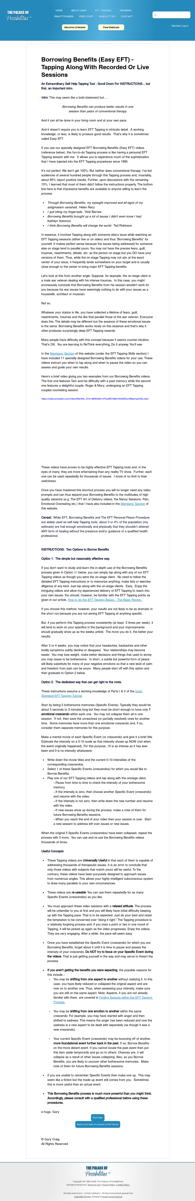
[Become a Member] (75, 27)
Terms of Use (94, 1185)
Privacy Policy (108, 1185)
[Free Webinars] (111, 27)
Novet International (112, 1197)
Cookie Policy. (123, 1185)
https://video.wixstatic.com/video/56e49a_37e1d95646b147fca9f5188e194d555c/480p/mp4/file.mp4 (95, 398)
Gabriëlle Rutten (82, 1197)
